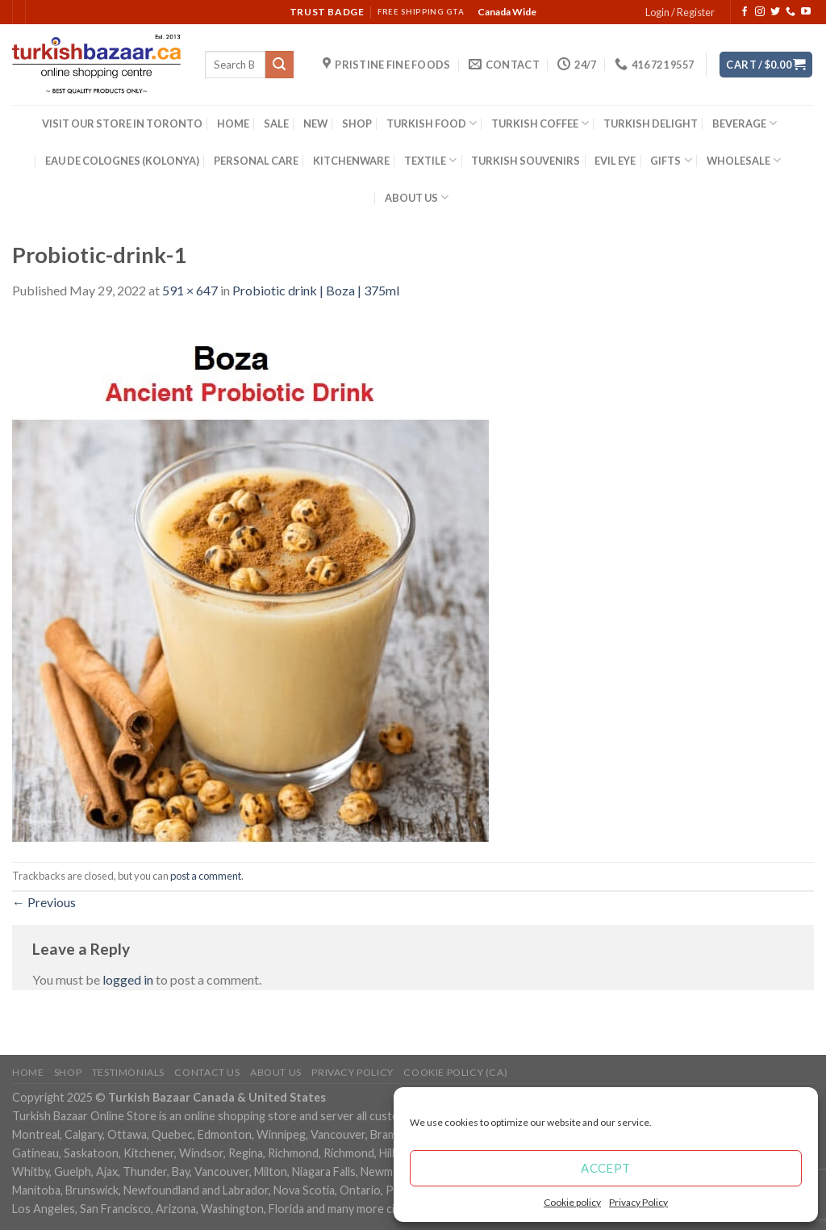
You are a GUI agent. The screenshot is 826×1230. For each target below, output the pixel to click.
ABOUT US (416, 197)
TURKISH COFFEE (540, 123)
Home (28, 1072)
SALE (276, 123)
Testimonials (128, 1072)
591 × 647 (190, 290)
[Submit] (279, 64)
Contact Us (207, 1072)
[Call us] (790, 12)
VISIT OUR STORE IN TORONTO (122, 123)
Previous (44, 902)
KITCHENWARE (351, 160)
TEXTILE (430, 160)
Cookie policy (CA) (455, 1072)
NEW (315, 123)
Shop (67, 1072)
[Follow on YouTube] (806, 12)
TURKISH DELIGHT (650, 123)
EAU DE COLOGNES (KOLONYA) (122, 160)
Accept (606, 1168)
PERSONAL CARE (256, 160)
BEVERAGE (744, 123)
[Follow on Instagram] (760, 12)
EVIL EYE (615, 160)
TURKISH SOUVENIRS (525, 160)
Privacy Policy (638, 1202)
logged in (127, 979)
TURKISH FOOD (431, 123)
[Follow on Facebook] (744, 12)
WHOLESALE (744, 160)
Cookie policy (572, 1202)
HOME (233, 123)
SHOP (357, 123)
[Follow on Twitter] (775, 12)
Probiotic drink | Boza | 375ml (315, 290)
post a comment (205, 875)
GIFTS (670, 160)
